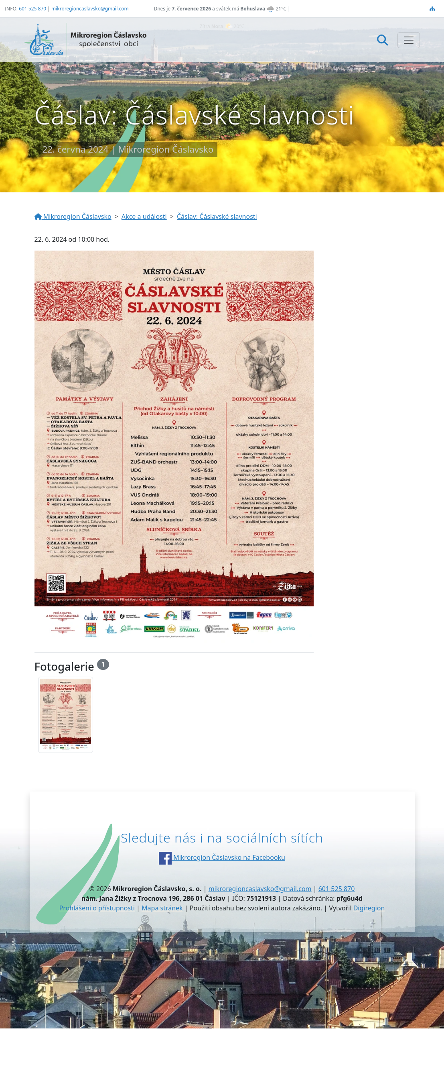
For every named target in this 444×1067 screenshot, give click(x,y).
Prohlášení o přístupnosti (97, 908)
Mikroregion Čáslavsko (73, 216)
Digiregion (369, 908)
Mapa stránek (162, 908)
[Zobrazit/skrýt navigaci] (408, 40)
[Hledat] (382, 40)
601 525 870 (32, 8)
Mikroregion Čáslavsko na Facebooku (222, 857)
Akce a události (144, 216)
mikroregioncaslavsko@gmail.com (90, 8)
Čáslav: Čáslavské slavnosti (217, 216)
